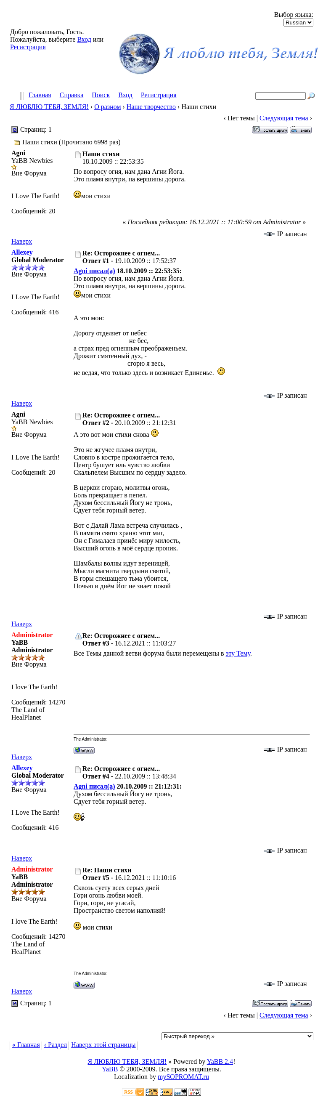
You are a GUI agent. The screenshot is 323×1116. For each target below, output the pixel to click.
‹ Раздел (55, 1044)
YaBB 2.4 (220, 1061)
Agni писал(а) (94, 270)
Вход (84, 39)
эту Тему (238, 653)
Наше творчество (151, 106)
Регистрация (28, 46)
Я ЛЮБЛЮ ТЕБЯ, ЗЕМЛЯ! (49, 106)
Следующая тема (283, 118)
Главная (40, 95)
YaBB (110, 1069)
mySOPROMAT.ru (183, 1076)
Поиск (100, 95)
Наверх (21, 241)
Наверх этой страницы (103, 1044)
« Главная (26, 1044)
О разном (107, 106)
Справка (72, 95)
